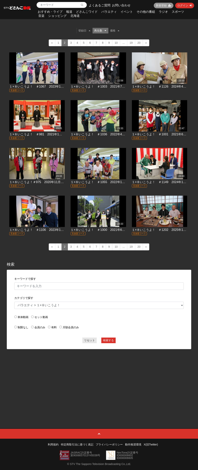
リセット (89, 340)
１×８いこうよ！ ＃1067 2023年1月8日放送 (42, 86)
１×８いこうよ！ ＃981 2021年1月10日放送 (42, 134)
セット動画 (41, 317)
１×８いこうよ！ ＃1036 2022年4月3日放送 (103, 134)
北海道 (75, 15)
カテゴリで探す (23, 297)
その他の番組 (146, 11)
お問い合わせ (121, 5)
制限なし (23, 327)
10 (116, 42)
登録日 (84, 30)
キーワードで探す (25, 278)
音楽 (41, 15)
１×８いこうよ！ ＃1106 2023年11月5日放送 (42, 229)
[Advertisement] (99, 380)
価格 (114, 30)
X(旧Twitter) (151, 444)
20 (139, 42)
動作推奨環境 (133, 444)
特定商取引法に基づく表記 (77, 444)
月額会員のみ (71, 327)
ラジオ (163, 11)
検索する (108, 340)
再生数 (100, 30)
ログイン (184, 5)
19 (131, 42)
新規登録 (163, 5)
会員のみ (39, 327)
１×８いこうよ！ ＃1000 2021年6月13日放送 (104, 229)
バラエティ (109, 11)
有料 (54, 327)
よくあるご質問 (99, 5)
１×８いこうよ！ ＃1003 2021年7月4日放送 (103, 86)
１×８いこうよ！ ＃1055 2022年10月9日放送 (104, 182)
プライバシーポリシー (109, 444)
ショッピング (57, 15)
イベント (126, 11)
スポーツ (178, 11)
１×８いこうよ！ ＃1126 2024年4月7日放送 (164, 86)
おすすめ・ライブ (50, 11)
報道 (69, 11)
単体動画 (23, 317)
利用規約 (53, 444)
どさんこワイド (87, 11)
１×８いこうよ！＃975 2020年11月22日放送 (41, 182)
